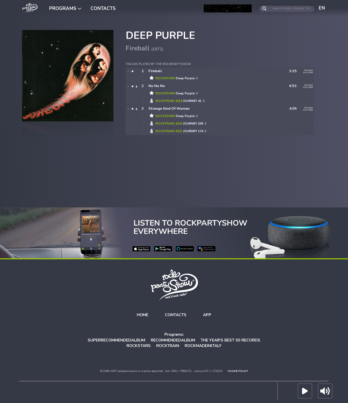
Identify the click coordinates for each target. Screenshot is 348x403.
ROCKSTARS (139, 345)
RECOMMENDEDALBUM (173, 340)
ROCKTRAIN (167, 345)
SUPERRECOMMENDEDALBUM (116, 340)
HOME (142, 315)
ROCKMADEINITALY (203, 345)
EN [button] (321, 8)
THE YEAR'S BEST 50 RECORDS (230, 340)
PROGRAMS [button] (65, 8)
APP (207, 315)
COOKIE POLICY (237, 371)
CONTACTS (103, 8)
